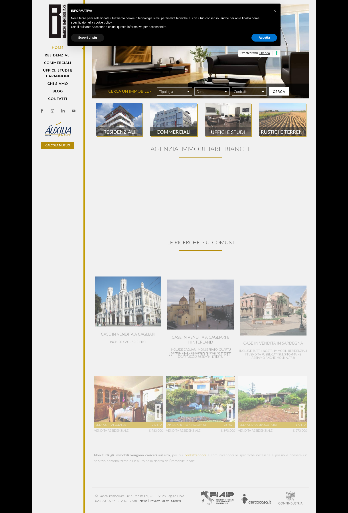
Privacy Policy (159, 501)
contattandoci (195, 455)
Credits (176, 501)
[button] (274, 10)
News (143, 501)
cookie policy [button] (103, 22)
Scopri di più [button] (87, 37)
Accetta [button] (264, 37)
